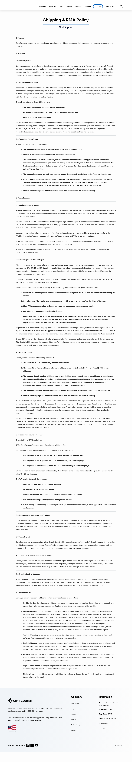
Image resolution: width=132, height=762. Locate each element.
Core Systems (76, 704)
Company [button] (78, 6)
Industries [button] (53, 6)
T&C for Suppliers (105, 723)
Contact (98, 6)
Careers (74, 730)
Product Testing (76, 725)
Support (88, 6)
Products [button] (42, 6)
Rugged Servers (77, 709)
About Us (74, 719)
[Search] (121, 6)
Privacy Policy (104, 729)
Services (74, 714)
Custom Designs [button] (66, 6)
